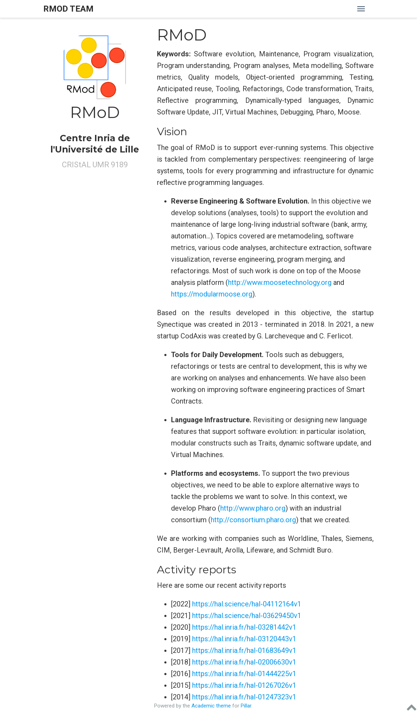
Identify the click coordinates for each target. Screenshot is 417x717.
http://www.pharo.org (252, 508)
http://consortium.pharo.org (253, 520)
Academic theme (211, 706)
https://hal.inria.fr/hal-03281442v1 (244, 627)
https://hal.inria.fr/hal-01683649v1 (244, 650)
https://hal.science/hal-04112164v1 (246, 604)
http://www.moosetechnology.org (279, 282)
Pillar (246, 706)
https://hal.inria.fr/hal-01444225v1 (244, 673)
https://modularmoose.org (211, 294)
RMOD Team (68, 9)
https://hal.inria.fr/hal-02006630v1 (244, 662)
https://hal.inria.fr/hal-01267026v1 (244, 685)
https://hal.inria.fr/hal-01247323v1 (244, 697)
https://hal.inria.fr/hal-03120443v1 (244, 639)
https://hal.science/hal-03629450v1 (246, 615)
